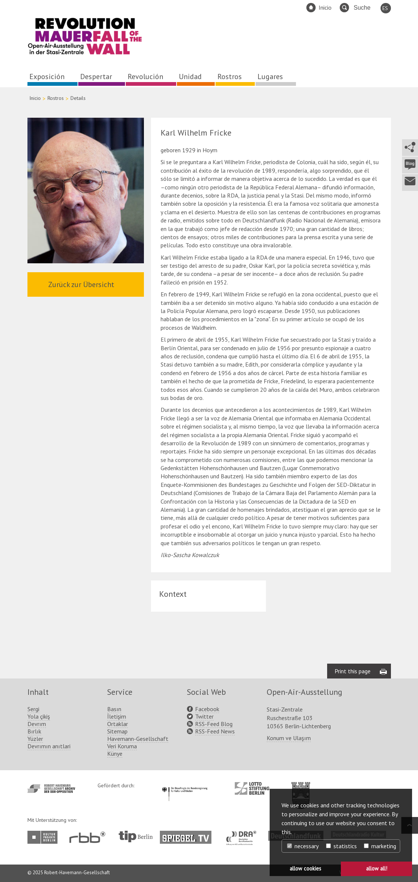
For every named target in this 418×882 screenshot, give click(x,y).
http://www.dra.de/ (243, 834)
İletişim (116, 716)
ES (385, 8)
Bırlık (34, 731)
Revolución (145, 76)
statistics (341, 846)
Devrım (36, 724)
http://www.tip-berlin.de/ (135, 836)
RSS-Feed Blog (214, 724)
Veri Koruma (122, 746)
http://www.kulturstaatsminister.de (185, 786)
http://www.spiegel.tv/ (188, 834)
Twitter (204, 716)
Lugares (270, 76)
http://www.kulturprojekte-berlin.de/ (44, 837)
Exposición (47, 76)
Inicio (325, 7)
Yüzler (35, 738)
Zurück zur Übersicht (81, 284)
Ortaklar (117, 724)
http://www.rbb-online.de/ (89, 837)
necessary (303, 846)
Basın (114, 709)
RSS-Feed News (215, 731)
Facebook (207, 709)
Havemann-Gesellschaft (137, 738)
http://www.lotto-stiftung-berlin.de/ (252, 788)
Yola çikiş (38, 716)
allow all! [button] (376, 868)
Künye (114, 753)
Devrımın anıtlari (48, 746)
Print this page (353, 671)
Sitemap (117, 731)
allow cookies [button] (305, 868)
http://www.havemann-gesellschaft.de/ (51, 788)
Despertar (96, 76)
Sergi (33, 709)
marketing (380, 846)
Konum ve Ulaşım (289, 738)
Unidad (190, 76)
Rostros (229, 76)
